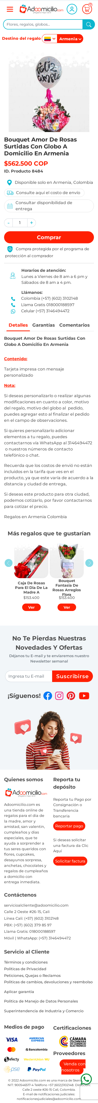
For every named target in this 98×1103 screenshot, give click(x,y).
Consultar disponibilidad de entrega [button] (39, 205)
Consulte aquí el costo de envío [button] (43, 193)
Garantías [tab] (43, 325)
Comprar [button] (49, 237)
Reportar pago (69, 826)
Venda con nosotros (73, 1066)
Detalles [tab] (18, 325)
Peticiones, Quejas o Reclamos (32, 975)
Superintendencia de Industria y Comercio (43, 1011)
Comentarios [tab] (74, 325)
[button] (8, 222)
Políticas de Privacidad (25, 969)
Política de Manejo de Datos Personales (41, 1001)
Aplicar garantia (19, 991)
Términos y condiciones (26, 962)
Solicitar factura (70, 861)
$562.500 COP (26, 163)
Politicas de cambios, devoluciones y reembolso (48, 982)
